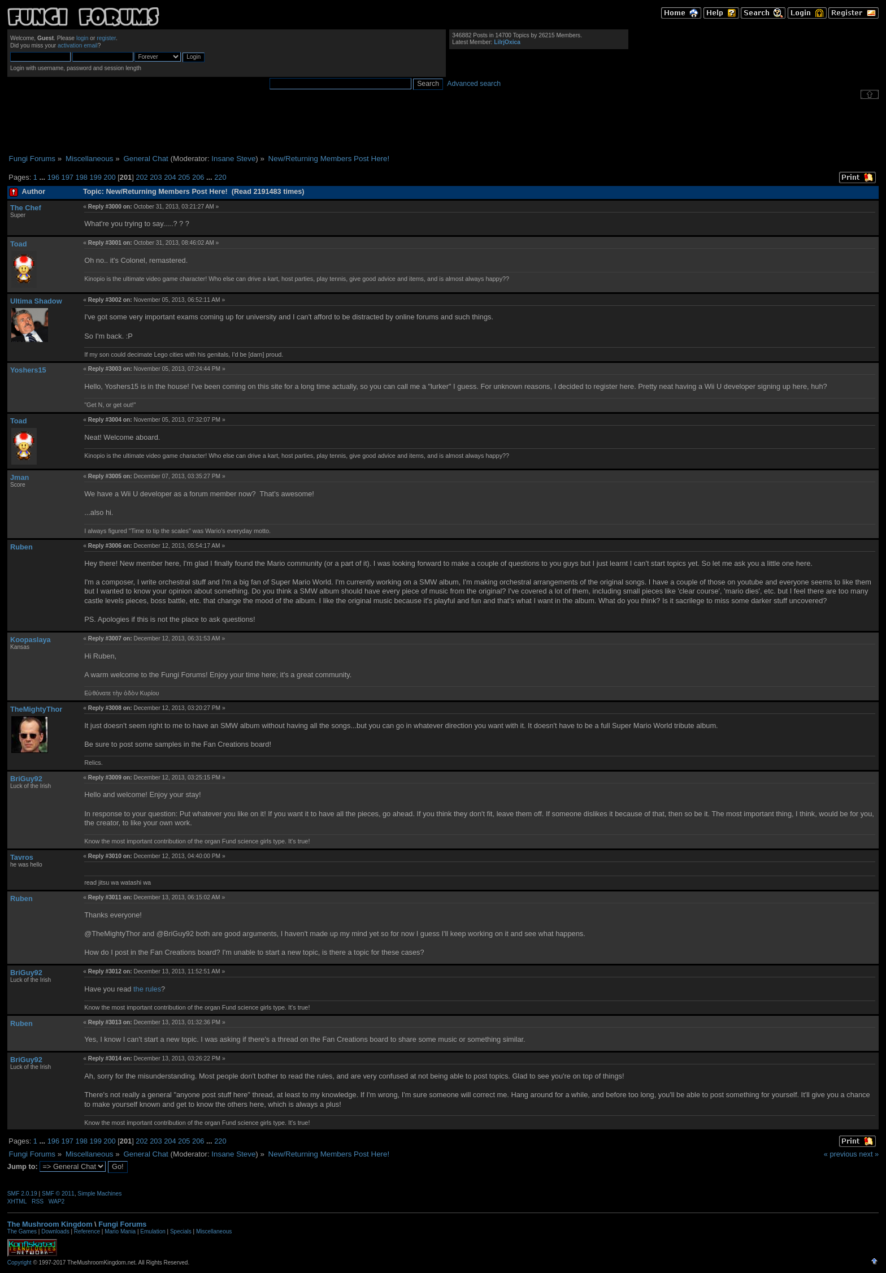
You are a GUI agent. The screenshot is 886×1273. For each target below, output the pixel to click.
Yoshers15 (28, 370)
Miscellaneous (214, 1231)
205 (184, 177)
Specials (181, 1231)
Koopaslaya (30, 639)
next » (869, 1154)
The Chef (25, 207)
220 (220, 177)
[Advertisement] (443, 126)
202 (141, 177)
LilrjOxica (507, 42)
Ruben (21, 547)
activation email (78, 45)
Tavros (21, 857)
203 (156, 177)
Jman (19, 477)
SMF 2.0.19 (22, 1193)
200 (109, 177)
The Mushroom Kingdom (50, 1224)
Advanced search (474, 84)
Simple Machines (99, 1193)
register (106, 38)
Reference (87, 1231)
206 (198, 177)
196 (53, 177)
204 (170, 177)
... (43, 177)
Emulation (152, 1231)
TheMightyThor (36, 709)
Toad (18, 244)
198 (82, 177)
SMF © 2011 (58, 1193)
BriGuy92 (26, 778)
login (82, 38)
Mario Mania (120, 1231)
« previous (840, 1154)
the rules (147, 989)
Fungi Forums (122, 1224)
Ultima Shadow (36, 301)
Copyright (19, 1262)
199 (95, 177)
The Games (22, 1231)
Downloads (55, 1231)
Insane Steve (233, 158)
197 (67, 177)
